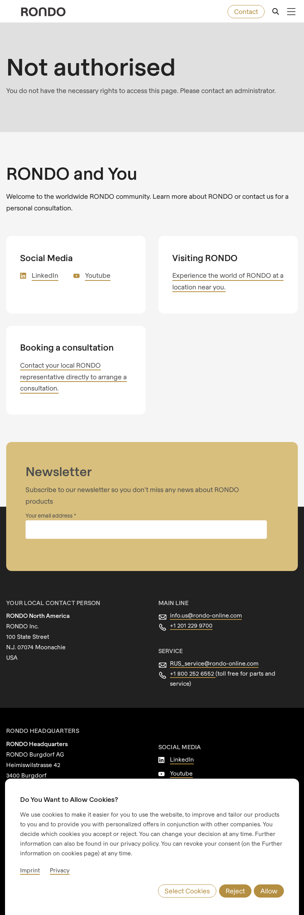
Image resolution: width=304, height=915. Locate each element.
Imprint (30, 870)
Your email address (49, 515)
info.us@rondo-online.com (206, 615)
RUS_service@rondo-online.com (214, 663)
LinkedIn (45, 275)
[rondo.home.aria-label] (43, 11)
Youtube (97, 275)
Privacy (60, 870)
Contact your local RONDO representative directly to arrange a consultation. (73, 376)
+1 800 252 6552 (193, 673)
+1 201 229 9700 (191, 625)
